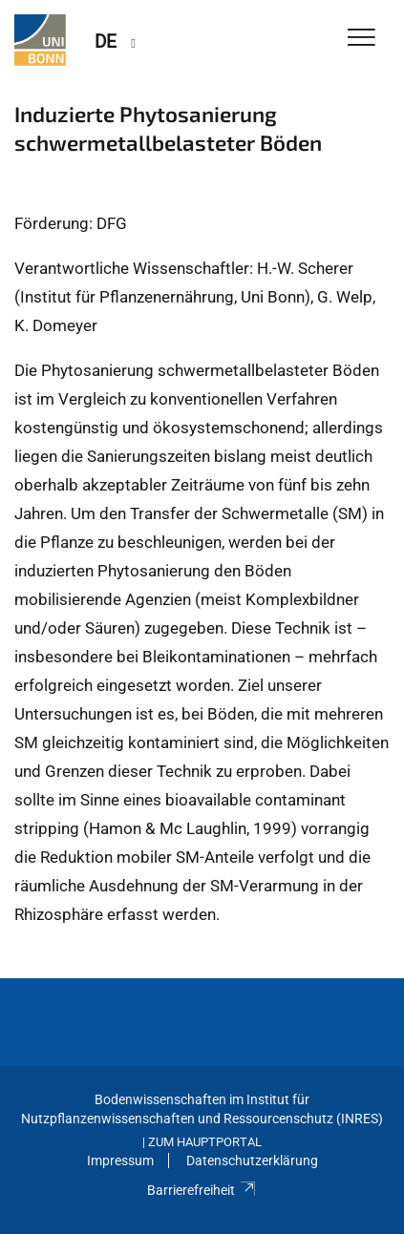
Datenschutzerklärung (252, 1160)
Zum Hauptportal (205, 1142)
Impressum (120, 1160)
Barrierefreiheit (202, 1190)
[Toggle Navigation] (361, 38)
